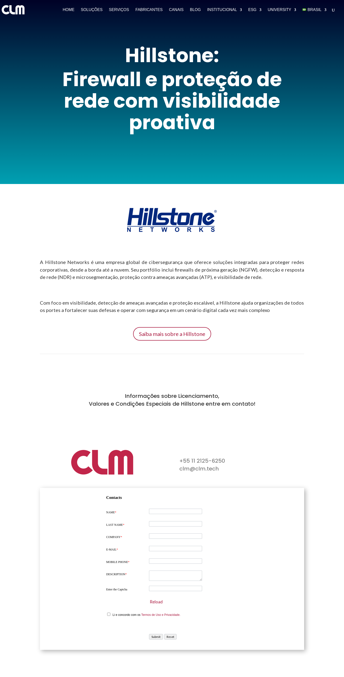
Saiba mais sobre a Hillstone (172, 334)
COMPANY (114, 537)
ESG (252, 10)
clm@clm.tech (199, 468)
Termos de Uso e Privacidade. (160, 615)
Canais (176, 10)
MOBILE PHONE (117, 562)
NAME (111, 512)
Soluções (92, 10)
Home (68, 10)
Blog (195, 10)
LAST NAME (115, 525)
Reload (156, 601)
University (279, 10)
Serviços (119, 10)
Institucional (222, 10)
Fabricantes (148, 10)
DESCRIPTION (116, 574)
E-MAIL (112, 549)
